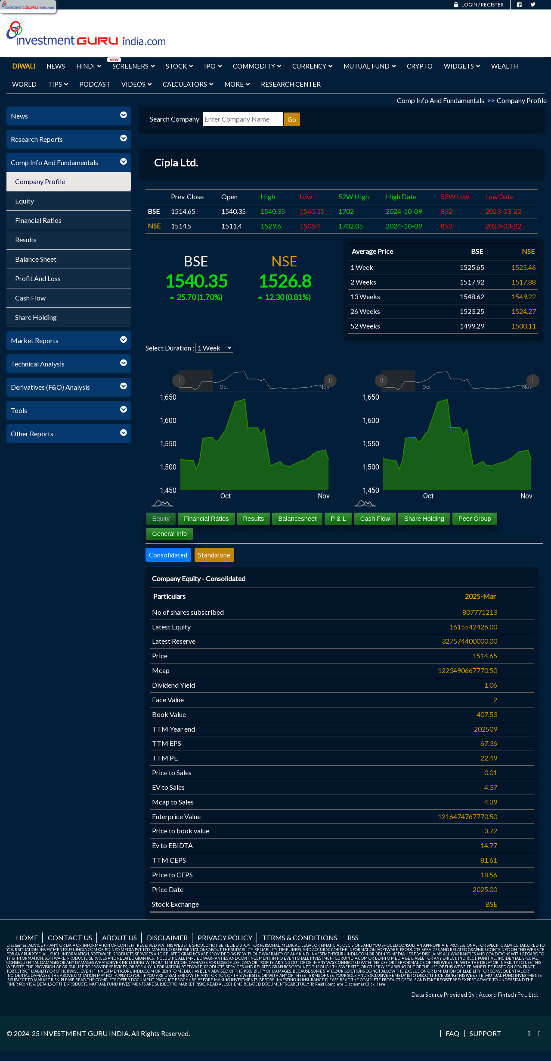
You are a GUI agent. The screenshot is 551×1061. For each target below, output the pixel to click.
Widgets (462, 66)
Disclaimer (167, 937)
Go (292, 119)
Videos (136, 84)
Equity (24, 201)
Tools (19, 410)
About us (119, 937)
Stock (179, 66)
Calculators (188, 84)
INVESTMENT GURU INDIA (85, 1033)
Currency (312, 66)
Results (26, 239)
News (55, 66)
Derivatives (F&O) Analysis (50, 387)
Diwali (23, 66)
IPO (213, 66)
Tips (58, 84)
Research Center (291, 84)
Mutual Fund (370, 66)
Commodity (257, 66)
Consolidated (168, 555)
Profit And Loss (38, 278)
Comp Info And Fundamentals (54, 162)
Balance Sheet (35, 259)
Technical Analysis (38, 364)
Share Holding (36, 317)
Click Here (375, 984)
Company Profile (40, 181)
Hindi (88, 66)
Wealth (504, 66)
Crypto (420, 66)
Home (27, 937)
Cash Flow (30, 298)
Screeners (133, 66)
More (237, 84)
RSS (353, 937)
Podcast (94, 84)
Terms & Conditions (299, 937)
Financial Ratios (38, 220)
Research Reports (37, 139)
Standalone (214, 555)
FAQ (452, 1033)
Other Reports (32, 433)
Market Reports (35, 340)
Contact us (70, 937)
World (24, 84)
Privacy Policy (225, 937)
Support (485, 1033)
